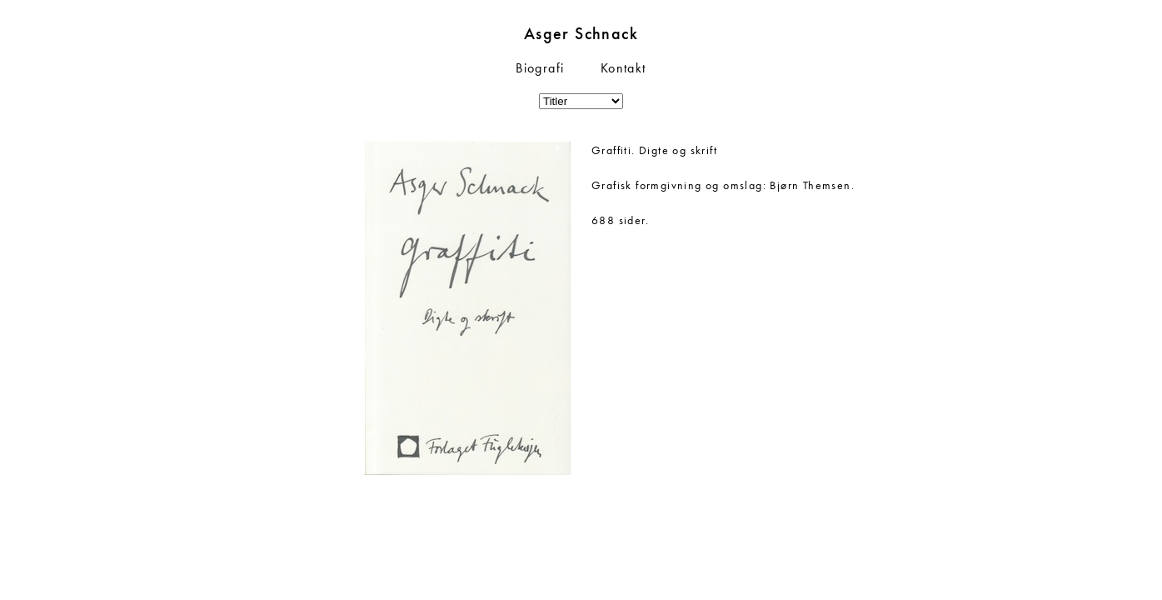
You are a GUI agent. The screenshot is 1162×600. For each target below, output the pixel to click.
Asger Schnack (581, 33)
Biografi (540, 68)
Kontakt (623, 68)
